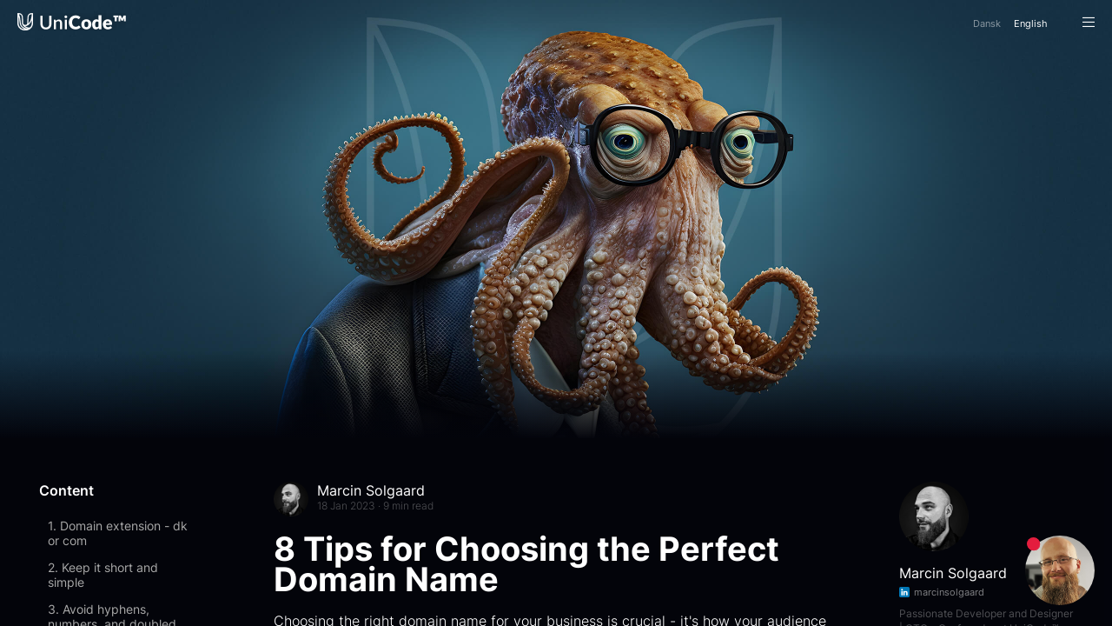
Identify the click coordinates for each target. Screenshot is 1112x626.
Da (987, 23)
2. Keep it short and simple (103, 574)
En (1031, 23)
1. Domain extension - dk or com (118, 533)
